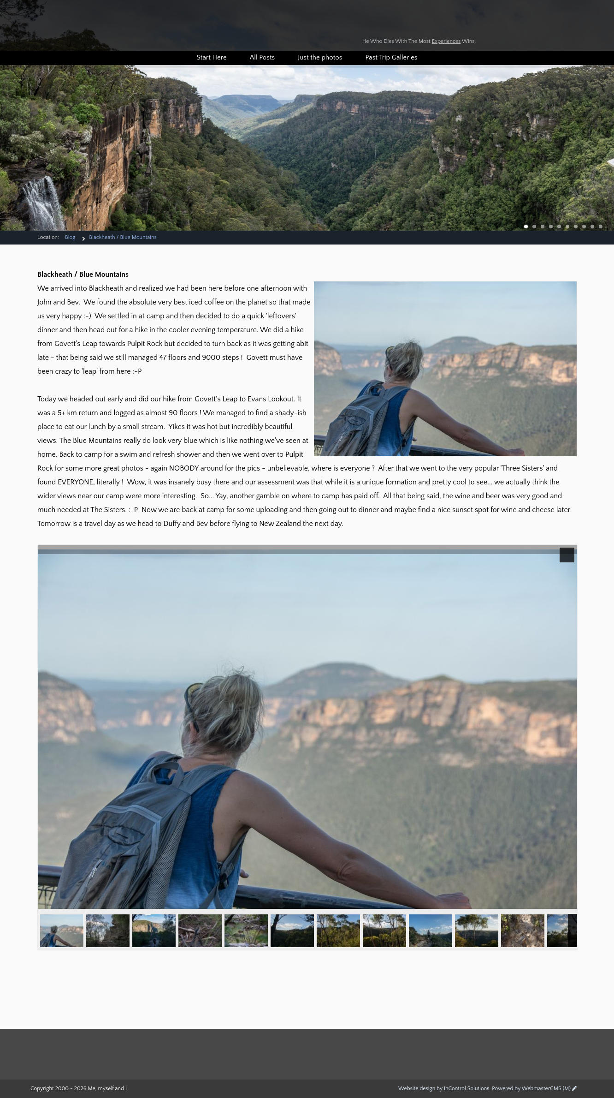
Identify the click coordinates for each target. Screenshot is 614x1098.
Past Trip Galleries (391, 57)
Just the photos (320, 57)
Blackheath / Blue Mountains (122, 237)
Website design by (444, 1089)
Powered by (531, 1089)
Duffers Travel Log (297, 26)
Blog (70, 237)
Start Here (212, 57)
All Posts (262, 57)
